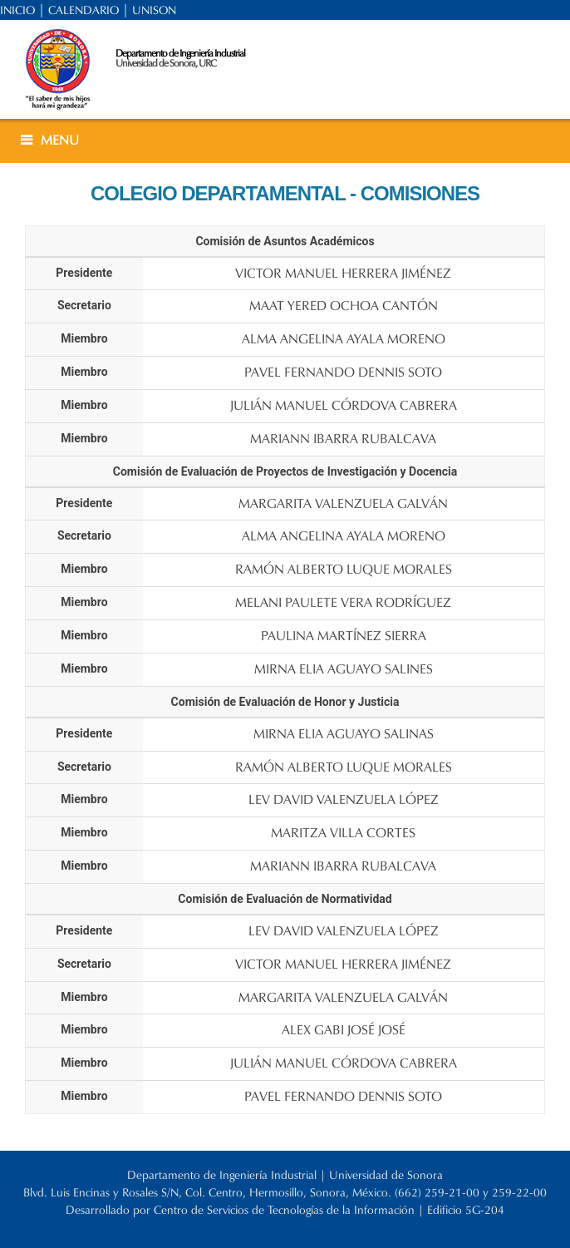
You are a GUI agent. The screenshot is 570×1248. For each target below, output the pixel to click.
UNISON (154, 10)
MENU (60, 140)
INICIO (17, 10)
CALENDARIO (83, 10)
